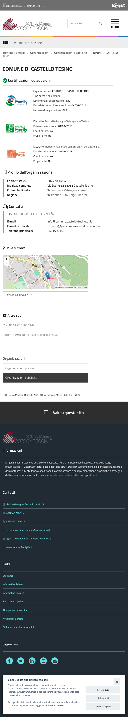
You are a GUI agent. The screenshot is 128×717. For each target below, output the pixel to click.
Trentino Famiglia (14, 52)
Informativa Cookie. (54, 705)
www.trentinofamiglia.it (19, 547)
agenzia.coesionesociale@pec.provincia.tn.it (30, 538)
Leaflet (58, 287)
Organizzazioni (39, 52)
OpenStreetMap (70, 287)
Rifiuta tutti (103, 698)
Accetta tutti (103, 689)
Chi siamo (8, 576)
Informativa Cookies (13, 593)
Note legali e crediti (13, 619)
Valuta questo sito (64, 413)
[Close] (117, 681)
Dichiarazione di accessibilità (18, 627)
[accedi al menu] (115, 23)
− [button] (7, 263)
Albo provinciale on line (15, 610)
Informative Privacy (13, 584)
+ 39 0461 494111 (15, 521)
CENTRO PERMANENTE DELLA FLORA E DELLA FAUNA (30, 335)
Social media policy (13, 601)
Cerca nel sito (77, 23)
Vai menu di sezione (28, 42)
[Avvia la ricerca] (100, 23)
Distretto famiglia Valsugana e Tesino (67, 121)
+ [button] (7, 259)
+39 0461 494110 (15, 513)
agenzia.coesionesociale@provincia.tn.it (28, 530)
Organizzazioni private (19, 368)
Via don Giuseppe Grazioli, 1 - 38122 (25, 504)
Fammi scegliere (103, 706)
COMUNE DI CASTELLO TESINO (18, 325)
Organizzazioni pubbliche (70, 52)
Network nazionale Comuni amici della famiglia (72, 147)
